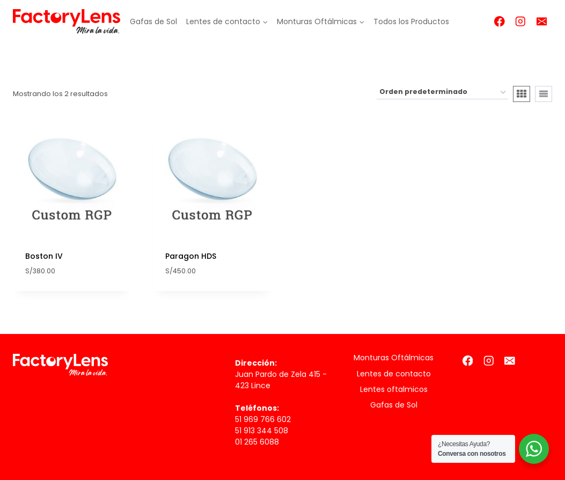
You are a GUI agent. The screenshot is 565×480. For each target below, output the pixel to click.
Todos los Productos (411, 21)
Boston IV (44, 256)
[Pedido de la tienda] (442, 92)
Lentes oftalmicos (394, 389)
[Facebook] (499, 21)
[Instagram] (520, 21)
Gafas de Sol (153, 21)
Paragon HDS (190, 256)
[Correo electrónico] (541, 21)
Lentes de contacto (394, 373)
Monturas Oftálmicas (394, 357)
